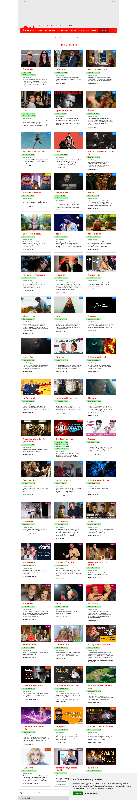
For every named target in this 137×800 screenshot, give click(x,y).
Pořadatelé (68, 37)
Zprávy (40, 30)
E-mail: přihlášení (26, 798)
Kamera (94, 30)
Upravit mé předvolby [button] (90, 793)
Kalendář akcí (84, 30)
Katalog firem (50, 30)
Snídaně (73, 30)
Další (103, 30)
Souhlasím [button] (78, 793)
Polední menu (63, 30)
